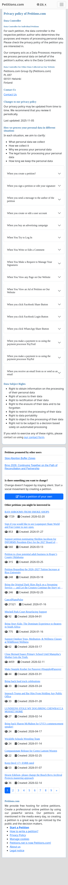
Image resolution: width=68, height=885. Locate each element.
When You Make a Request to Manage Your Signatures (29, 263)
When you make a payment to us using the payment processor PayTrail (29, 342)
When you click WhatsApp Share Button (28, 328)
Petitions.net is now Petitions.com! (30, 843)
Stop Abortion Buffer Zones (20, 458)
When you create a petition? (21, 173)
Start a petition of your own (34, 496)
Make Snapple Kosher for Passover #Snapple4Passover (33, 669)
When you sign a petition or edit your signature (31, 185)
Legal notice (17, 850)
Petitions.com (13, 4)
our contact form (34, 437)
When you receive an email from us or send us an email (32, 373)
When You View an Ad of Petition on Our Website (28, 291)
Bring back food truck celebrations (22, 681)
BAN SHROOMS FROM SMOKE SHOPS (27, 511)
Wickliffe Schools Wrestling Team (22, 738)
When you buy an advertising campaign (27, 225)
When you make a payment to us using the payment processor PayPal (29, 357)
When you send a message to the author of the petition (30, 199)
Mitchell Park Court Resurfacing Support (26, 611)
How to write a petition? (24, 831)
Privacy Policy (18, 835)
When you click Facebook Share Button (27, 304)
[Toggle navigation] (61, 4)
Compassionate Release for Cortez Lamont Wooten (31, 750)
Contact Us (10, 94)
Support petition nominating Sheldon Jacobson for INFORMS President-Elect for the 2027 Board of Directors (30, 542)
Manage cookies (19, 839)
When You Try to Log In (19, 237)
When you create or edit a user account (27, 213)
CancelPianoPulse (14, 599)
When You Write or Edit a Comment (25, 249)
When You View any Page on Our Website (28, 277)
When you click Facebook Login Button (27, 316)
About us (15, 846)
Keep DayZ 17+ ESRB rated (19, 763)
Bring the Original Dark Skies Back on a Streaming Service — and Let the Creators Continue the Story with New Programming (33, 587)
